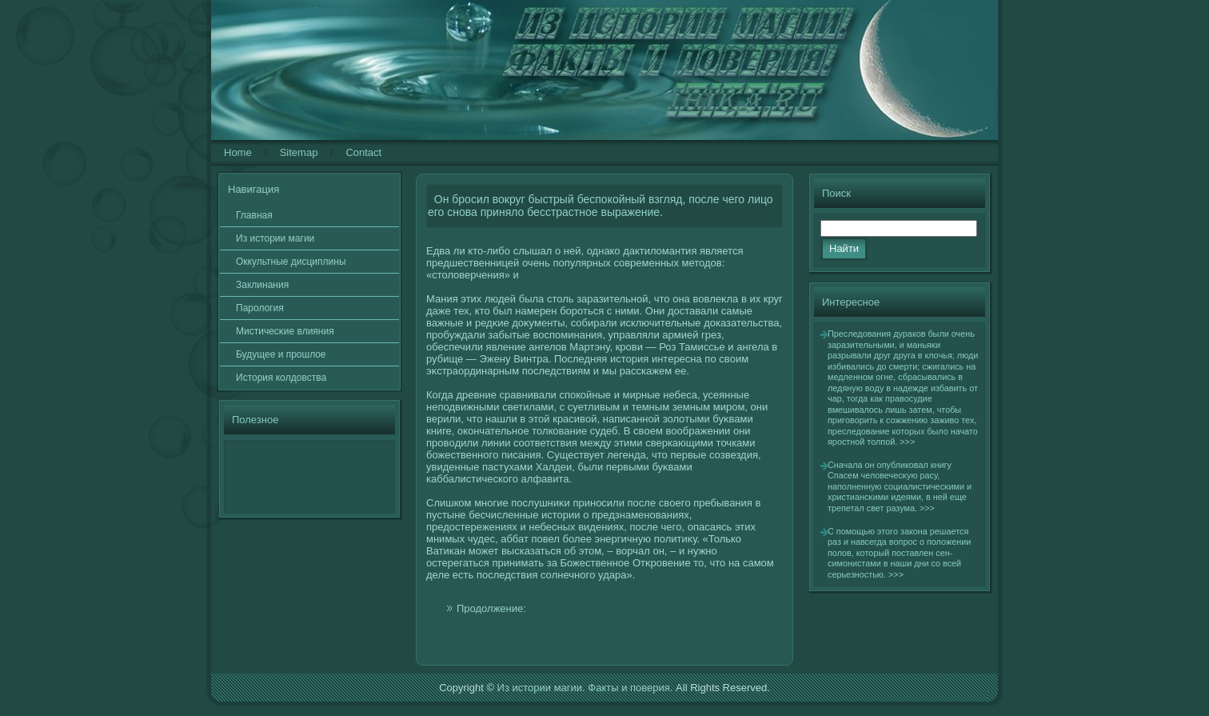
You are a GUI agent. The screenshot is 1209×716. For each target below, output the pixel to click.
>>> (907, 441)
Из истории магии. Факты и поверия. (585, 688)
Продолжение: (491, 608)
